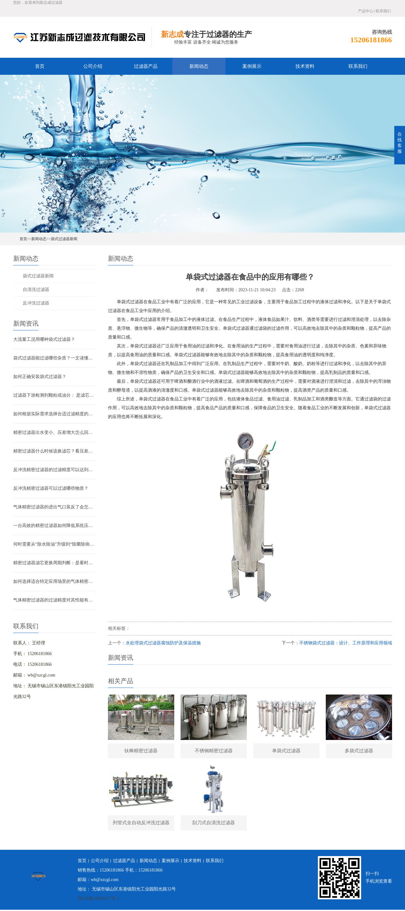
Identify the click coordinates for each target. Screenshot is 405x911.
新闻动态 (198, 66)
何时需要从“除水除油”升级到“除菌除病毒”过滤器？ (54, 544)
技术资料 (304, 66)
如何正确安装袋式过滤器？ (39, 376)
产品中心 (365, 11)
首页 (40, 66)
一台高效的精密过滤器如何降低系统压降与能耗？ (54, 525)
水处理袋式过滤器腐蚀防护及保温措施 (163, 643)
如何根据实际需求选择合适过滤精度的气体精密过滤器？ (54, 413)
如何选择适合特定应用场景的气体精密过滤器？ (54, 581)
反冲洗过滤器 (36, 303)
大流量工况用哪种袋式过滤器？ (44, 339)
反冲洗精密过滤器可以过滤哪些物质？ (50, 488)
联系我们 (383, 11)
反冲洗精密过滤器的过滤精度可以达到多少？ (54, 469)
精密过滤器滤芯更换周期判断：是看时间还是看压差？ (54, 562)
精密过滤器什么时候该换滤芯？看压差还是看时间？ (54, 451)
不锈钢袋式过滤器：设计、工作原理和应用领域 (345, 643)
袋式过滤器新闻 (64, 239)
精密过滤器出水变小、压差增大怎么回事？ (54, 432)
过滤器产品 (146, 66)
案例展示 (251, 66)
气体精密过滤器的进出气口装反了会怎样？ (54, 507)
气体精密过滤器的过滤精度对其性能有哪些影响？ (54, 600)
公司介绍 (92, 66)
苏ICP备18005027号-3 (98, 899)
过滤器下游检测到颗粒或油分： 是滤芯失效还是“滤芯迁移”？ (54, 395)
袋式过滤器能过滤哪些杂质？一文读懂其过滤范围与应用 (54, 358)
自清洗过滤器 (36, 289)
